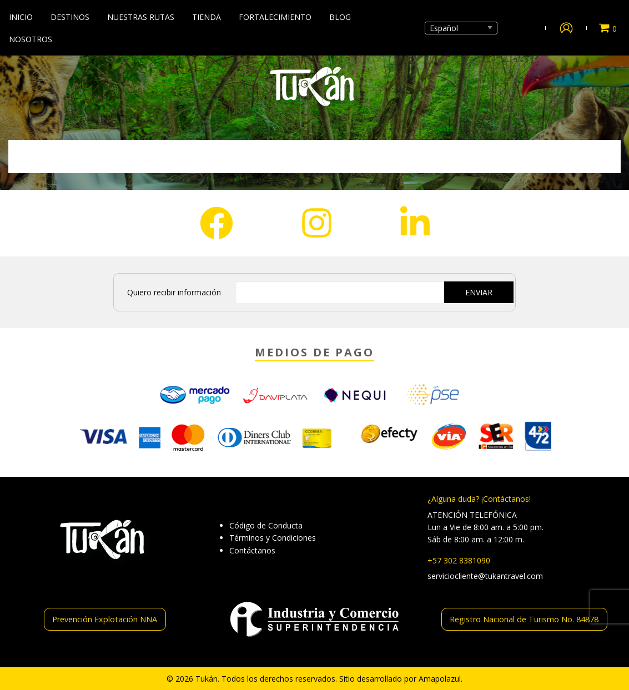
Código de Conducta (266, 525)
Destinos (70, 17)
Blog (340, 17)
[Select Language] (461, 28)
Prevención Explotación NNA (104, 619)
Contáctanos (252, 550)
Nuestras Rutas (140, 17)
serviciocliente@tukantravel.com (485, 576)
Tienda (206, 17)
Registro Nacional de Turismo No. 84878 (524, 619)
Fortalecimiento (275, 17)
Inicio (21, 17)
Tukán (206, 678)
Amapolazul (440, 678)
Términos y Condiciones (272, 537)
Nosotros (30, 39)
